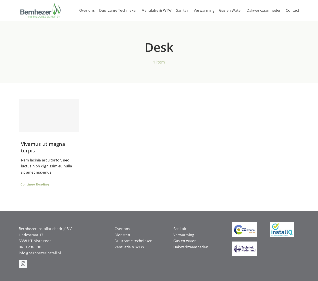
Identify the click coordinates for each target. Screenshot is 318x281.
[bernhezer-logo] (41, 4)
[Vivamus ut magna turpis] (49, 115)
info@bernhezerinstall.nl (40, 253)
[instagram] (23, 264)
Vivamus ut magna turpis (43, 147)
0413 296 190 (30, 247)
